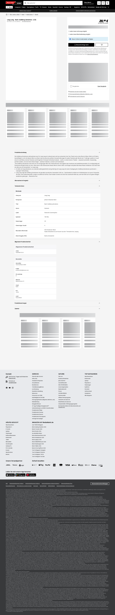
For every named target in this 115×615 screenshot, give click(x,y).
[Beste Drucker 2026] (36, 431)
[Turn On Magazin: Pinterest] (38, 452)
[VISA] (67, 465)
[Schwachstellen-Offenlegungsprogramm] (67, 404)
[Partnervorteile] (61, 395)
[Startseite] (7, 14)
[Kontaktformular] (12, 382)
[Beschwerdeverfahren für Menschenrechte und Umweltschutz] (70, 406)
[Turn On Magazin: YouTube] (38, 456)
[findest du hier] (12, 378)
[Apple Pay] (41, 465)
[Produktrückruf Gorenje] (37, 412)
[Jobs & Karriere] (61, 380)
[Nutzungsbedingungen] (10, 486)
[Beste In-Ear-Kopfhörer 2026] (39, 448)
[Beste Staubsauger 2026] (38, 444)
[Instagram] (13, 388)
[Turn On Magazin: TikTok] (38, 454)
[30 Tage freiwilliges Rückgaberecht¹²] (40, 406)
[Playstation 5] (88, 383)
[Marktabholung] (35, 401)
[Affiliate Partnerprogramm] (64, 397)
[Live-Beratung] (35, 389)
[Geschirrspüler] (9, 444)
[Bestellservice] (35, 385)
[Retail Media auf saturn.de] (64, 401)
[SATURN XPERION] (62, 393)
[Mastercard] (61, 465)
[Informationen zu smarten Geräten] (24, 486)
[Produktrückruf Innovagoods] (39, 416)
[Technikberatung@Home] (38, 387)
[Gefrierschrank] (88, 391)
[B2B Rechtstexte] (51, 486)
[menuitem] (20, 7)
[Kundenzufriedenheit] (63, 378)
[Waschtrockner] (9, 452)
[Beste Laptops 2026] (36, 439)
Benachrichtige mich (81, 45)
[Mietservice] (34, 393)
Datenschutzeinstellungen (100, 483)
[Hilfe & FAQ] (34, 378)
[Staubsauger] (88, 385)
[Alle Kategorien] (88, 395)
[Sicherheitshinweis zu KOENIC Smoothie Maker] (43, 408)
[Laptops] (86, 380)
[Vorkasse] (74, 465)
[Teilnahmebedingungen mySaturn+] (32, 483)
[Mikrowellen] (8, 441)
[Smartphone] (87, 393)
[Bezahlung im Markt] (80, 465)
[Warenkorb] (107, 3)
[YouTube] (10, 388)
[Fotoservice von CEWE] (37, 395)
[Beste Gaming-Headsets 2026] (39, 427)
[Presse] (60, 391)
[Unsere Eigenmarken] (63, 387)
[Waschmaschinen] (89, 376)
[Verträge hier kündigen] (37, 418)
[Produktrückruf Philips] (37, 410)
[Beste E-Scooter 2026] (37, 429)
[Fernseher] (87, 389)
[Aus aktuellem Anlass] (37, 433)
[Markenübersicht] (62, 389)
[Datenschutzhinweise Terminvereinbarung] (65, 486)
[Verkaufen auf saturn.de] (64, 399)
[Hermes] (14, 465)
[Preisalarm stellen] (103, 3)
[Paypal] (47, 465)
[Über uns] (60, 376)
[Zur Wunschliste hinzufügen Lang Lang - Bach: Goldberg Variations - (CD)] (101, 45)
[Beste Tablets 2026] (36, 446)
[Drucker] (7, 450)
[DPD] (21, 465)
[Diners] (87, 465)
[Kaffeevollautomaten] (11, 435)
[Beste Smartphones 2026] (38, 437)
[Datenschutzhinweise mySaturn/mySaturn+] (50, 483)
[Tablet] (7, 439)
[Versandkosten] (35, 383)
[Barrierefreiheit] (43, 486)
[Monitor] (7, 454)
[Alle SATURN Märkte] (63, 385)
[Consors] (34, 465)
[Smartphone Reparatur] (37, 380)
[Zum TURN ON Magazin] (37, 425)
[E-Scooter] (8, 429)
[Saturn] (14, 3)
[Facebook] (7, 388)
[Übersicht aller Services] (37, 376)
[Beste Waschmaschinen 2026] (39, 435)
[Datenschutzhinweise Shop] (66, 483)
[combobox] (54, 3)
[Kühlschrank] (87, 378)
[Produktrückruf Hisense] (37, 414)
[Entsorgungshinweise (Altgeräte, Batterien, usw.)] (43, 399)
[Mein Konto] (99, 3)
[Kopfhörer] (87, 387)
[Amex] (54, 465)
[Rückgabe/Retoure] (36, 404)
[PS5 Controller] (9, 448)
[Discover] (100, 465)
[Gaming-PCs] (9, 446)
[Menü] (9, 7)
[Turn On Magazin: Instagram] (38, 450)
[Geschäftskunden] (62, 383)
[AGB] (7, 483)
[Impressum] (35, 486)
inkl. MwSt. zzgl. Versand (103, 23)
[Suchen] (25, 3)
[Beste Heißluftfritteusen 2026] (39, 441)
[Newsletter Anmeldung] (37, 391)
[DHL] (8, 465)
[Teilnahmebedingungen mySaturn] (16, 483)
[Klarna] (94, 465)
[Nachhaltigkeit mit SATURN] (38, 397)
